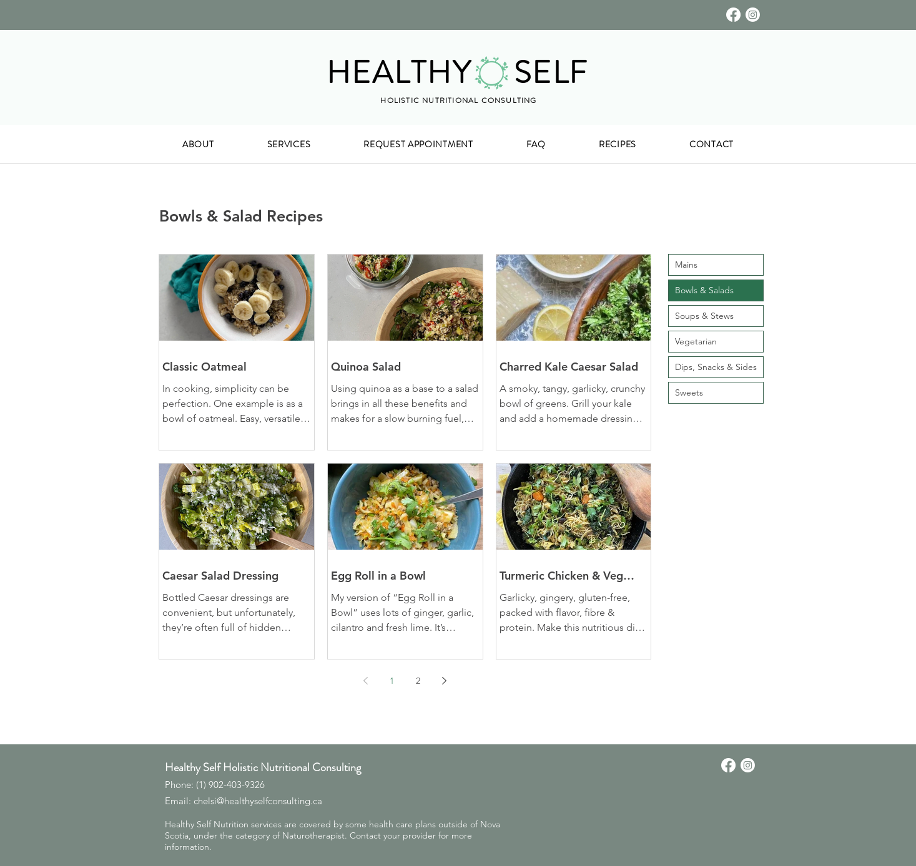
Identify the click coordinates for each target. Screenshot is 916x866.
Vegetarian (696, 341)
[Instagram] (753, 14)
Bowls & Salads (704, 290)
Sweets (689, 392)
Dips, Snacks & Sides (716, 366)
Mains (686, 264)
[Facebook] (733, 14)
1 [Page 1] (392, 680)
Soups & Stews (704, 315)
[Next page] (444, 680)
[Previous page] (365, 680)
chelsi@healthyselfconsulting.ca (258, 801)
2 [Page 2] (418, 680)
